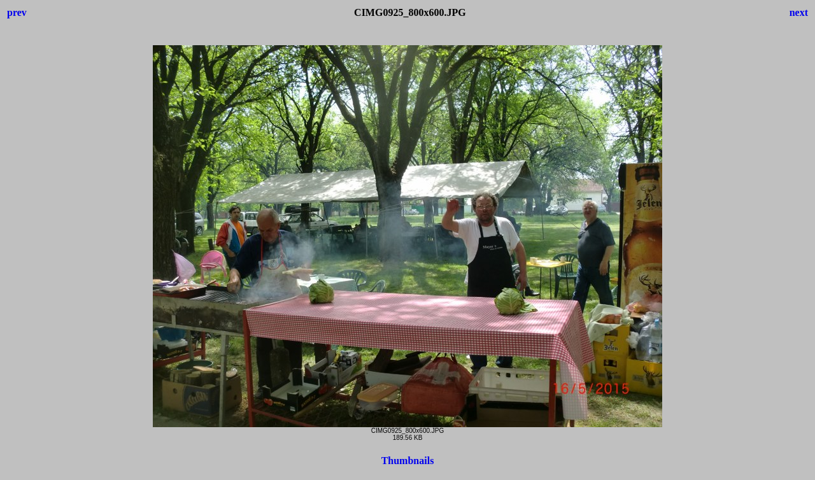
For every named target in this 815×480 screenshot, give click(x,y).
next (799, 12)
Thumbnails (407, 460)
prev (17, 12)
